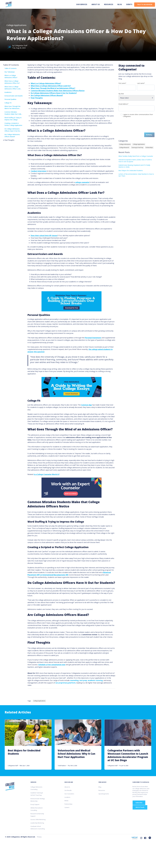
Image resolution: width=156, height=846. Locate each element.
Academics (7, 92)
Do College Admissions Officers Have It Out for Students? (11, 130)
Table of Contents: (10, 68)
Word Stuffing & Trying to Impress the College (12, 119)
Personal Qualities (9, 99)
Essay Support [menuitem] (34, 804)
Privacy (39, 837)
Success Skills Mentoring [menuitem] (37, 819)
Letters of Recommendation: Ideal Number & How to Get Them (136, 175)
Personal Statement (93, 338)
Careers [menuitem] (66, 807)
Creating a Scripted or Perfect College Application (12, 124)
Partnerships (149, 147)
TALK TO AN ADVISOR (144, 4)
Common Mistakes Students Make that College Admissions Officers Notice (13, 113)
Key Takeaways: (9, 72)
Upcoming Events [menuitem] (103, 794)
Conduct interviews (38, 171)
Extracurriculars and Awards (13, 96)
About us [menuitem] (96, 4)
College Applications (16, 25)
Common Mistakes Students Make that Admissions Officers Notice (57, 90)
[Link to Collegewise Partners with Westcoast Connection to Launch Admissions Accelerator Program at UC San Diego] (127, 744)
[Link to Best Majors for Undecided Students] (28, 744)
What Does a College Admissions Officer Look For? (11, 88)
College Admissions (124, 144)
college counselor (82, 182)
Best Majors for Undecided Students (130, 170)
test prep (83, 680)
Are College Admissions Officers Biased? (11, 135)
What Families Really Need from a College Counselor (135, 156)
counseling (74, 680)
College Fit (7, 103)
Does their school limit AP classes (44, 235)
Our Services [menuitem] (81, 4)
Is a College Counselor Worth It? (47, 474)
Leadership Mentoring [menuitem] (37, 823)
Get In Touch (140, 807)
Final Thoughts (8, 140)
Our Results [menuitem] (68, 790)
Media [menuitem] (66, 801)
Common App (86, 405)
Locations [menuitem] (67, 797)
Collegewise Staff (20, 45)
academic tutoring (95, 680)
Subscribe (139, 803)
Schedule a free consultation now (51, 665)
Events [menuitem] (129, 4)
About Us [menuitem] (67, 787)
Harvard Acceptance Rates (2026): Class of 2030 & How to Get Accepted (135, 161)
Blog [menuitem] (120, 4)
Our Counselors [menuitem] (69, 794)
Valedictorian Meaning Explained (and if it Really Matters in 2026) (134, 166)
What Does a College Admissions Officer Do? (11, 82)
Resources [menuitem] (108, 4)
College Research (124, 147)
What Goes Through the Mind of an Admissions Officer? (11, 107)
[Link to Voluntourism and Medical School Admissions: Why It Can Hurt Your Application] (78, 744)
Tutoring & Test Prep (137, 147)
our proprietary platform (65, 683)
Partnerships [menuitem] (68, 804)
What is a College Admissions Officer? (10, 76)
